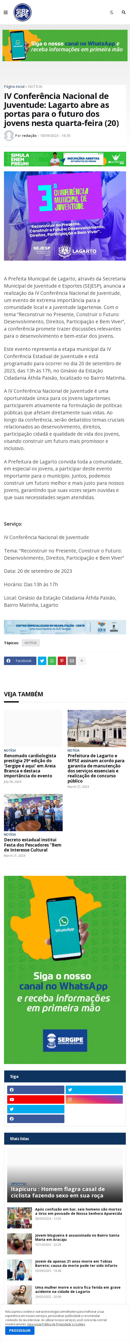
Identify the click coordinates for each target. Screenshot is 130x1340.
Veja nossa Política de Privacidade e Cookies (56, 1324)
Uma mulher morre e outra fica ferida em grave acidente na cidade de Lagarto (78, 1289)
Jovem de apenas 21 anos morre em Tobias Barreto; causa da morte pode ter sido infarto (76, 1263)
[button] (5, 12)
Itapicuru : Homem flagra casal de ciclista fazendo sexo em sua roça (58, 1192)
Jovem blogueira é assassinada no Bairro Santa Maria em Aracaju (77, 1237)
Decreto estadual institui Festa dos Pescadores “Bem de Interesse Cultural (32, 845)
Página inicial (14, 86)
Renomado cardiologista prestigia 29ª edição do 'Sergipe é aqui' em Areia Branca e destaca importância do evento (30, 766)
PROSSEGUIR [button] (19, 1330)
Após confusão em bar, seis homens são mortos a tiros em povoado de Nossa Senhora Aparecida (78, 1211)
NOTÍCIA (35, 86)
